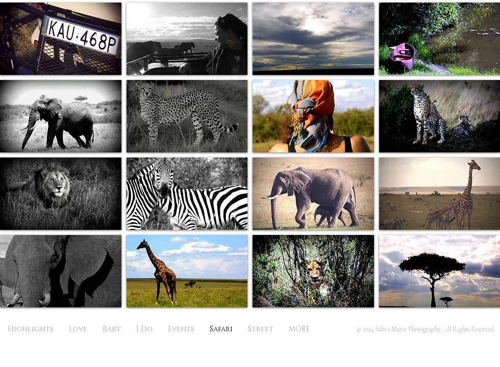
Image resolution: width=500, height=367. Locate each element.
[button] (60, 39)
